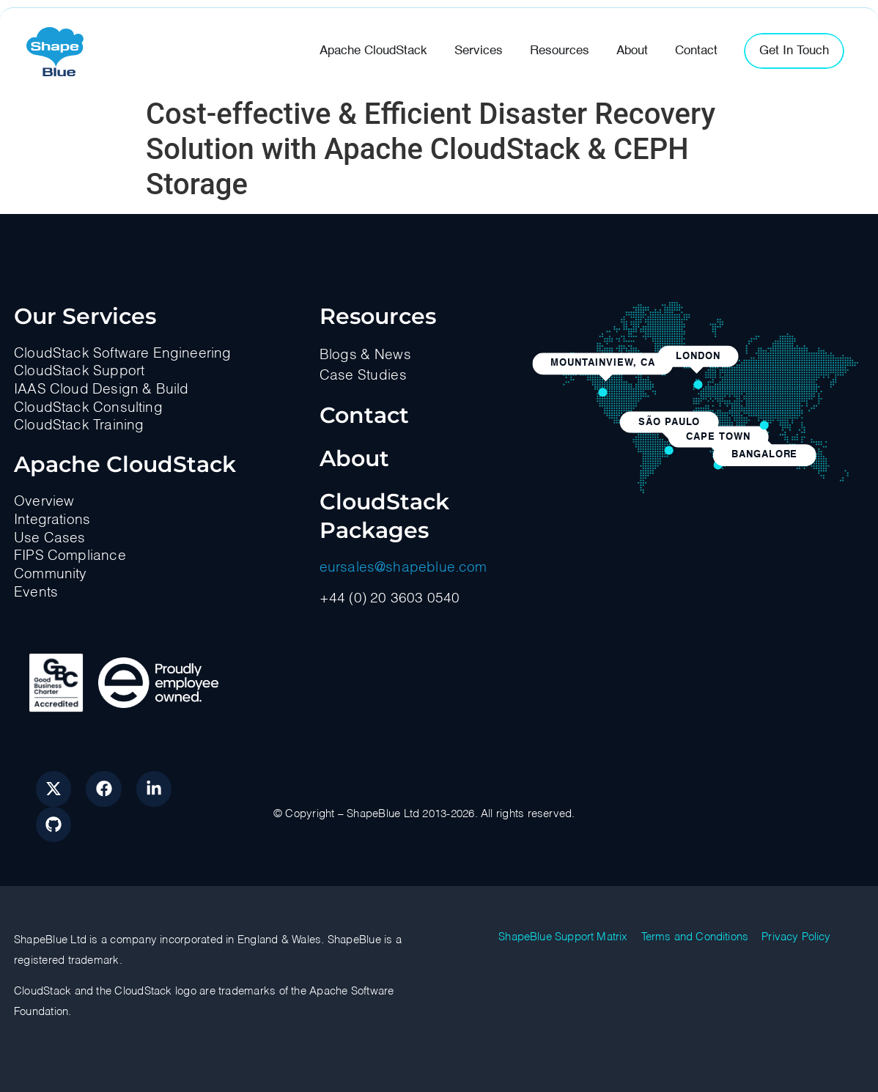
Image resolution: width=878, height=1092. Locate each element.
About (354, 458)
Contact (364, 415)
